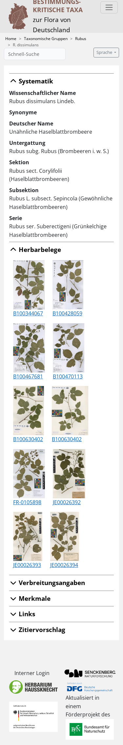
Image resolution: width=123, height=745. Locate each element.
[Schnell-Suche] (35, 54)
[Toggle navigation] (109, 7)
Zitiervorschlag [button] (37, 629)
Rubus (80, 38)
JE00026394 (64, 565)
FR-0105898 (27, 502)
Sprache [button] (104, 52)
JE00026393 (27, 565)
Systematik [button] (31, 81)
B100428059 (67, 313)
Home (10, 38)
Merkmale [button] (30, 598)
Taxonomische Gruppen (46, 38)
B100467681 (28, 376)
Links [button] (22, 613)
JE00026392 (67, 502)
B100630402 (28, 439)
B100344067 (28, 313)
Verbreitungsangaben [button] (47, 582)
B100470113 (68, 376)
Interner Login (32, 673)
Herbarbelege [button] (35, 249)
